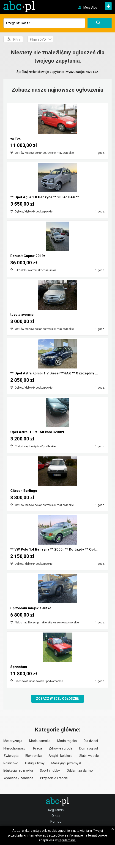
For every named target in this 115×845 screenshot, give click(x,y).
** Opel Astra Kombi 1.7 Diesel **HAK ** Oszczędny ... (54, 373)
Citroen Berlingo (23, 491)
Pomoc (55, 821)
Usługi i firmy (34, 763)
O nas (56, 816)
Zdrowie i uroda (60, 748)
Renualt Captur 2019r (27, 256)
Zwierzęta (11, 756)
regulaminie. (67, 840)
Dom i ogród (88, 748)
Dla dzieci (91, 741)
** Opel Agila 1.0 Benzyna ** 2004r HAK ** (44, 197)
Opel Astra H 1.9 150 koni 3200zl (37, 432)
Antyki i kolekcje (60, 756)
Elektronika (33, 756)
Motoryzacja (12, 741)
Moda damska (39, 741)
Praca (37, 748)
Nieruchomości (14, 748)
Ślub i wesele (89, 756)
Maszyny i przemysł (66, 763)
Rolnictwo (10, 763)
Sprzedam (18, 667)
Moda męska (67, 741)
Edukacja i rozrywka (18, 770)
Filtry (13, 39)
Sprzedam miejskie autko (30, 608)
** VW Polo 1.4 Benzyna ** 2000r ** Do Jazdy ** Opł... (54, 549)
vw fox (15, 138)
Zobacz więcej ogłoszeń (57, 698)
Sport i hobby (50, 770)
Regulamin (56, 810)
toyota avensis (21, 315)
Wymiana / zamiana (18, 778)
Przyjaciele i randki (54, 778)
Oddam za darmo (80, 770)
